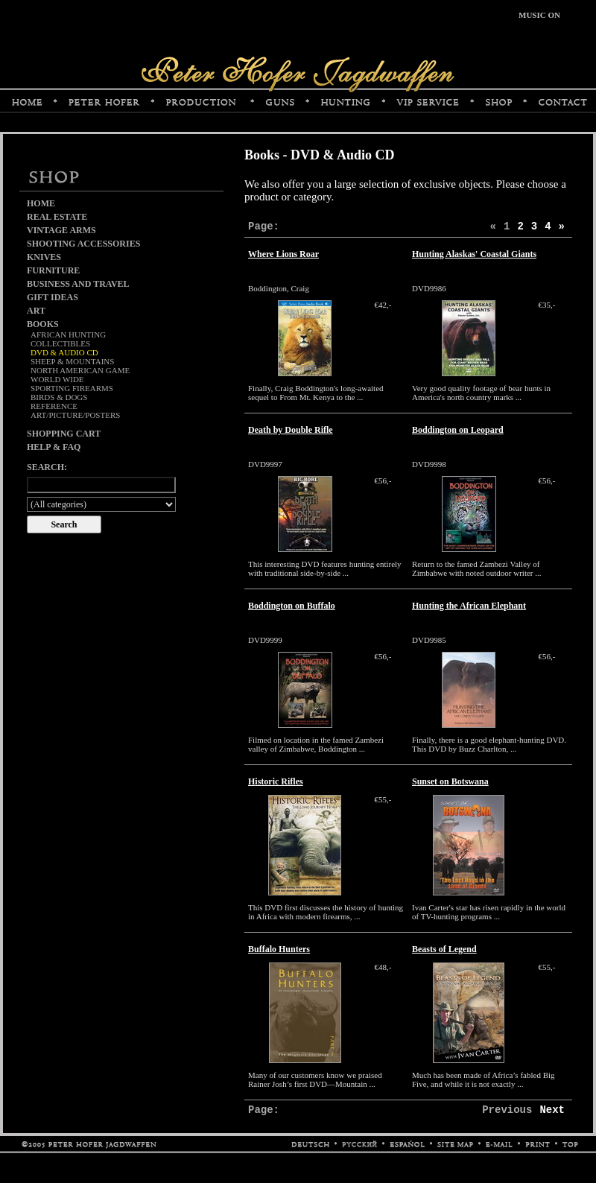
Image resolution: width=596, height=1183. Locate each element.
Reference (54, 406)
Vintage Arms (61, 230)
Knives (44, 257)
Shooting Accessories (83, 243)
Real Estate (57, 217)
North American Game (80, 370)
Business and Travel (78, 284)
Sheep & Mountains (72, 361)
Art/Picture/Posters (75, 414)
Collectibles (60, 343)
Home (41, 203)
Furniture (53, 270)
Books (43, 324)
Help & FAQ (53, 447)
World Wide (57, 379)
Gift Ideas (52, 297)
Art (36, 310)
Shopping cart (64, 433)
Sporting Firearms (72, 388)
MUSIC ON (539, 14)
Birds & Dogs (59, 397)
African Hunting (68, 334)
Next (552, 1110)
